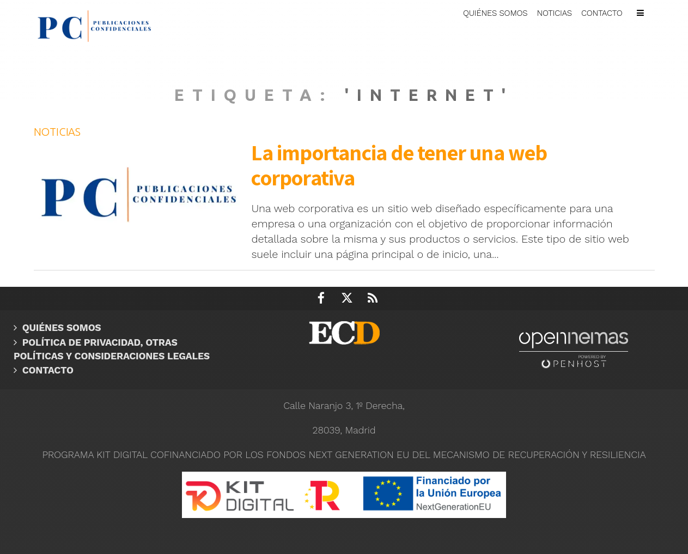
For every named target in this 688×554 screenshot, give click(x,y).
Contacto (48, 370)
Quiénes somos (61, 327)
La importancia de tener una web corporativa (399, 164)
